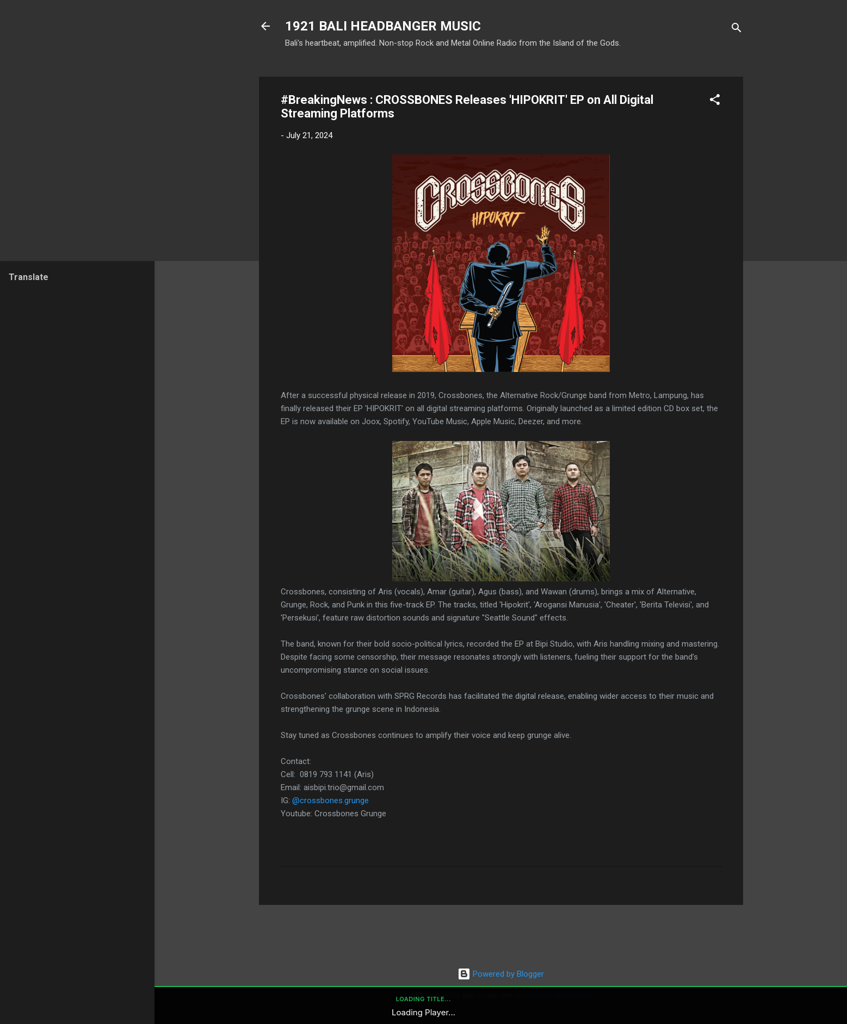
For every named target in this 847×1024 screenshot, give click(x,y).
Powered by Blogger (500, 974)
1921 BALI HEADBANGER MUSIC (383, 26)
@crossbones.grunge (330, 800)
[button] (714, 101)
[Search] (736, 29)
